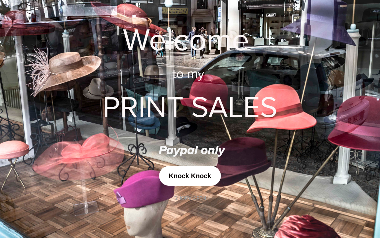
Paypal (180, 151)
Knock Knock (190, 175)
